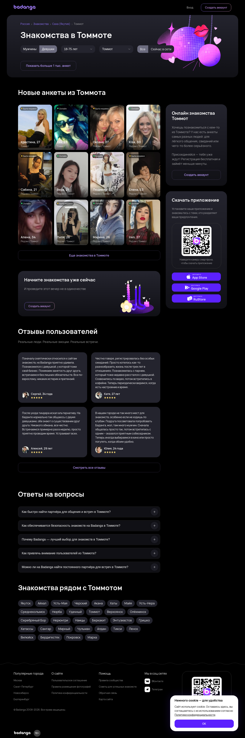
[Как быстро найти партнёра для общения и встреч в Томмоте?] (89, 511)
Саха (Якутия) (61, 24)
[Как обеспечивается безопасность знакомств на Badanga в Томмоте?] (89, 525)
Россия (25, 24)
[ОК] (204, 724)
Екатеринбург (21, 699)
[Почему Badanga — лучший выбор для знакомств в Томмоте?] (89, 539)
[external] (196, 277)
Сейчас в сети (161, 49)
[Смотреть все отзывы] (89, 467)
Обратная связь (108, 693)
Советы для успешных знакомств (117, 686)
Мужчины (30, 49)
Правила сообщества (111, 680)
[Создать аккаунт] (216, 7)
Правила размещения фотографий (71, 686)
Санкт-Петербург (24, 686)
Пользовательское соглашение (69, 680)
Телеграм (153, 689)
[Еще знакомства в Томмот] (89, 255)
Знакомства (41, 24)
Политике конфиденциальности (195, 715)
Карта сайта (106, 699)
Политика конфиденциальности (69, 693)
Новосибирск (21, 693)
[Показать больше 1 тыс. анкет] (48, 66)
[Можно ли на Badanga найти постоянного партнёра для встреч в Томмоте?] (89, 567)
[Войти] (190, 7)
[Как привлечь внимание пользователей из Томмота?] (89, 553)
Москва (18, 680)
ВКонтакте (154, 681)
